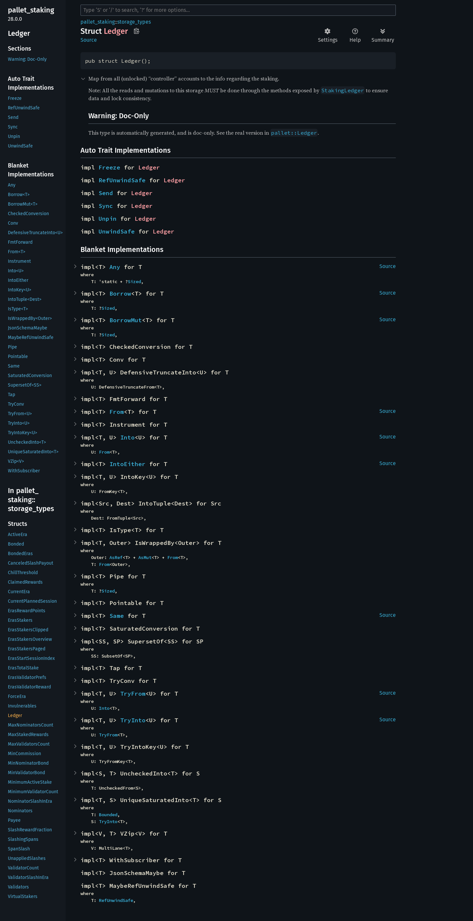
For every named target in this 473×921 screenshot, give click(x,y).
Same (116, 615)
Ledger (149, 167)
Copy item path (136, 30)
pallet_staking (97, 22)
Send (106, 193)
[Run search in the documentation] (238, 10)
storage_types (134, 22)
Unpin (108, 218)
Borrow (120, 293)
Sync (106, 206)
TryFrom (133, 693)
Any (114, 267)
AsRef (116, 557)
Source (88, 40)
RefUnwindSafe (122, 180)
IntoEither (127, 464)
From (116, 412)
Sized (134, 281)
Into (127, 437)
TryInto (133, 720)
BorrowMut (125, 320)
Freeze (109, 167)
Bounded (108, 815)
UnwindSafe (117, 231)
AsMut (144, 557)
